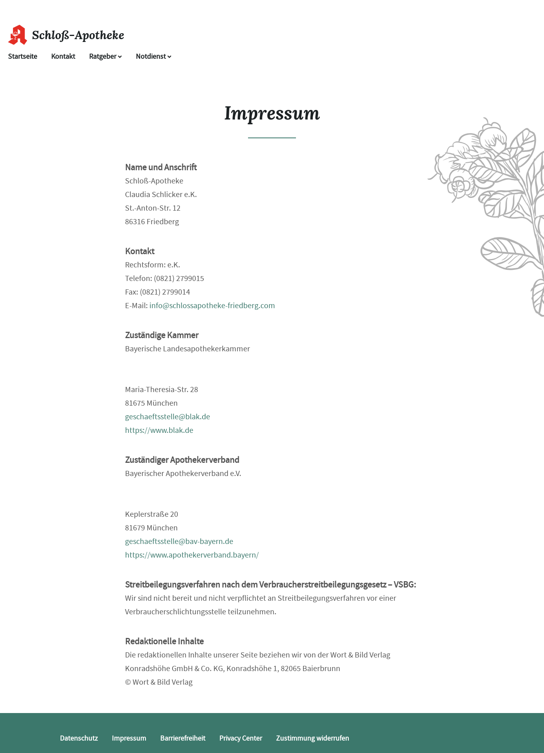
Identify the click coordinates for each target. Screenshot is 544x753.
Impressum (129, 738)
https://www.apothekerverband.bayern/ (192, 555)
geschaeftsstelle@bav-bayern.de (179, 541)
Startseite (22, 56)
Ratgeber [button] (105, 56)
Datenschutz (79, 738)
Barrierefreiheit (182, 738)
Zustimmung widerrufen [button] (312, 738)
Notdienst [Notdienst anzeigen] (153, 56)
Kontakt (63, 56)
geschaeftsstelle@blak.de (167, 417)
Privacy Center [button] (240, 738)
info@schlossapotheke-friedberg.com (212, 306)
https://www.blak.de (159, 430)
